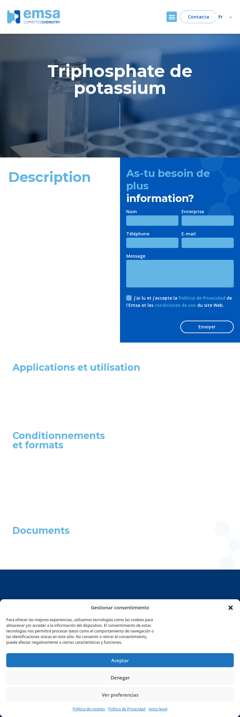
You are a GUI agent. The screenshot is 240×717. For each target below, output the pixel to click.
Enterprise (193, 211)
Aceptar (120, 660)
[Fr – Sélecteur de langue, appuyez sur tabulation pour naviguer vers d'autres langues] (228, 16)
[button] (231, 607)
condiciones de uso (175, 305)
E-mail (189, 234)
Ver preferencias (120, 695)
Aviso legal (157, 709)
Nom (131, 211)
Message (135, 256)
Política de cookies (89, 709)
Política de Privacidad (127, 709)
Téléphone (137, 234)
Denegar (120, 677)
